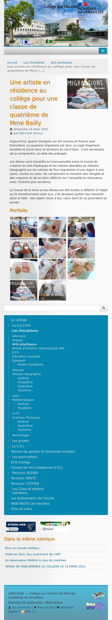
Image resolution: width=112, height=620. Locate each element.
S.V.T (15, 413)
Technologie (20, 435)
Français (18, 370)
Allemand (19, 336)
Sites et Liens (21, 509)
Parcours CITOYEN (25, 484)
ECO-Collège (21, 462)
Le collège (19, 320)
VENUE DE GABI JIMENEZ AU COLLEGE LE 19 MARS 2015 (45, 566)
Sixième (23, 378)
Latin (15, 395)
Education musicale (26, 356)
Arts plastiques (61, 62)
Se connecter (19, 607)
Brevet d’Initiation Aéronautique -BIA (38, 348)
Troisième (24, 390)
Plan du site (44, 607)
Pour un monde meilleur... (23, 548)
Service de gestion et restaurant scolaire (43, 451)
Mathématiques (23, 399)
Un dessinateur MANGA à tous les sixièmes (35, 560)
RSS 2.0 (28, 611)
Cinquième (25, 382)
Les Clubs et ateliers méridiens (28, 491)
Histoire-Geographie (26, 374)
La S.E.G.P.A (21, 325)
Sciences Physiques (26, 417)
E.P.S (15, 352)
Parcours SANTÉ (23, 478)
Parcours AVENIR (25, 473)
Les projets (20, 441)
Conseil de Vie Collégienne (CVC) (37, 468)
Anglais (17, 340)
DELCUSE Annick (31, 133)
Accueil (12, 62)
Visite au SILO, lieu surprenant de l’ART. (33, 554)
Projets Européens (30, 364)
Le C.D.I (18, 446)
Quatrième (25, 386)
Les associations (24, 457)
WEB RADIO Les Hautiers (30, 503)
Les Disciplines (34, 62)
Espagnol (18, 360)
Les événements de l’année (32, 498)
